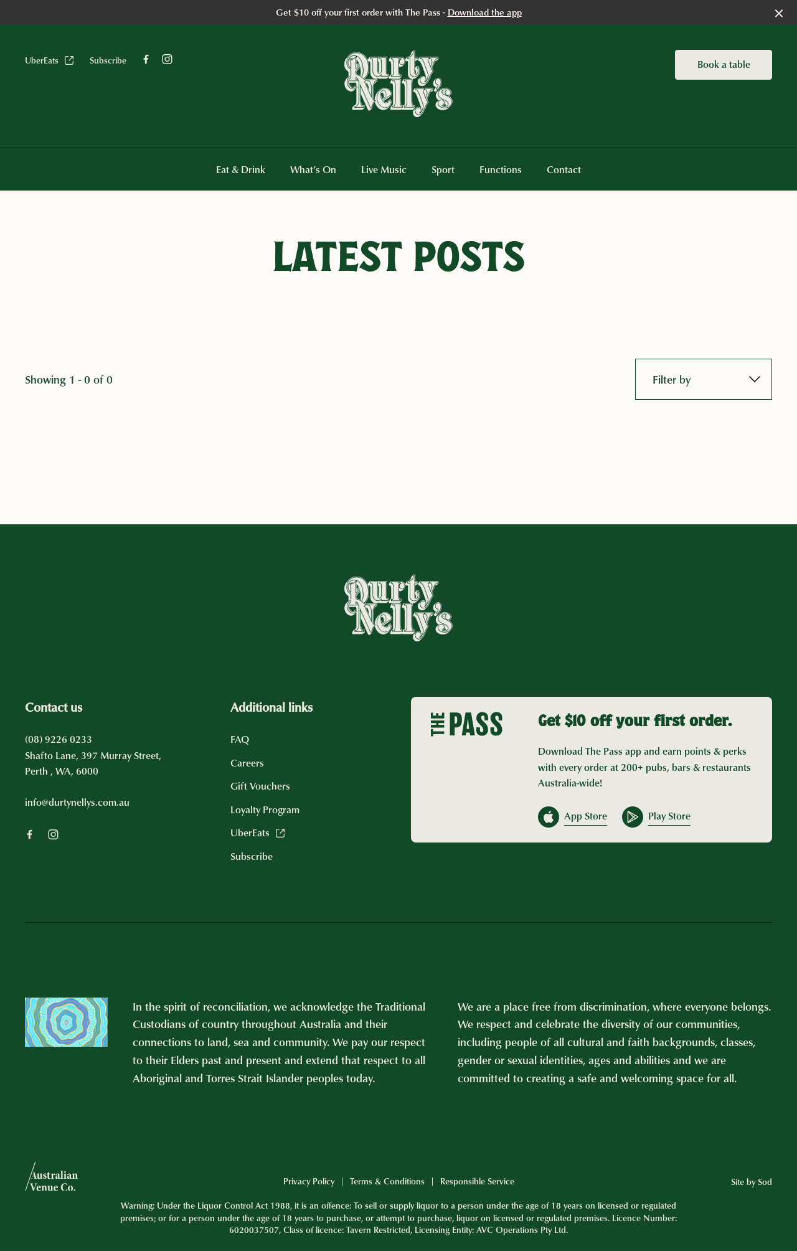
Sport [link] (443, 170)
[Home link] (398, 84)
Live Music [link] (384, 170)
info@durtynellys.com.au (77, 802)
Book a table (723, 64)
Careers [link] (247, 763)
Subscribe (108, 60)
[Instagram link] (167, 59)
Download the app (485, 12)
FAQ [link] (239, 739)
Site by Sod (751, 1181)
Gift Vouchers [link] (260, 786)
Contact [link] (564, 170)
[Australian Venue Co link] (51, 1180)
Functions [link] (500, 170)
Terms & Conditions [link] (387, 1181)
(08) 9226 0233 (58, 739)
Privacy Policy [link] (308, 1181)
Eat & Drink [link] (240, 170)
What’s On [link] (313, 170)
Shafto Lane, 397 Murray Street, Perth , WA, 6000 (93, 763)
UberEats (50, 60)
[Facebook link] (145, 59)
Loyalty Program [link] (264, 809)
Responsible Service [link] (477, 1181)
